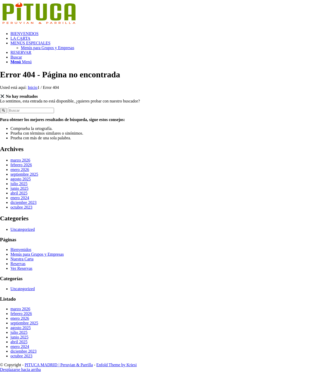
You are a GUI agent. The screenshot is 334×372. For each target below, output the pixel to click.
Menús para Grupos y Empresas (37, 254)
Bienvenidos (20, 249)
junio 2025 (19, 188)
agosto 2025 (20, 179)
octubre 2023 (21, 207)
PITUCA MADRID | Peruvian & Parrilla (59, 365)
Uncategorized (22, 229)
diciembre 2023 (23, 202)
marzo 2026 (20, 160)
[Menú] (21, 62)
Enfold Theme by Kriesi (116, 365)
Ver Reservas (21, 268)
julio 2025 (18, 183)
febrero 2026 (21, 165)
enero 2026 (19, 169)
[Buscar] (16, 57)
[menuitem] (172, 33)
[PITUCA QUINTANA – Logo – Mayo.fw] (39, 24)
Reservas (18, 263)
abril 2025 (18, 193)
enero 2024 (19, 198)
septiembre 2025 (24, 174)
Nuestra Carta (21, 259)
